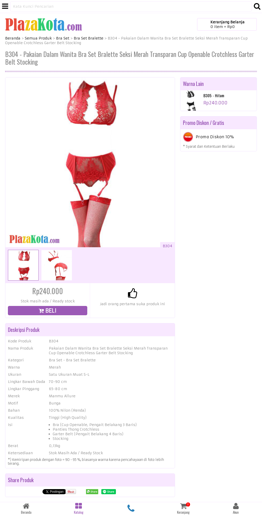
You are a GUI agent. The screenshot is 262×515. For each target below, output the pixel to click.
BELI (47, 310)
